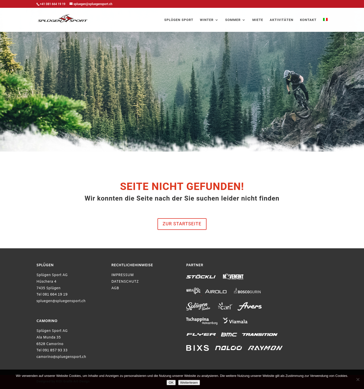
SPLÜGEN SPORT (178, 20)
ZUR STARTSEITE (182, 224)
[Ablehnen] (357, 379)
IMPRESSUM (122, 275)
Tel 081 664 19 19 (51, 294)
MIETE (257, 20)
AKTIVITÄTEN (281, 20)
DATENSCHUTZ (125, 281)
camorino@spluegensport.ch (61, 357)
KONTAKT (308, 20)
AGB (115, 288)
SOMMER (233, 20)
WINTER (207, 20)
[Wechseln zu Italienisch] (325, 25)
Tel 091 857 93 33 (51, 350)
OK (171, 382)
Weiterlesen (189, 382)
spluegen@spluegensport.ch (61, 301)
